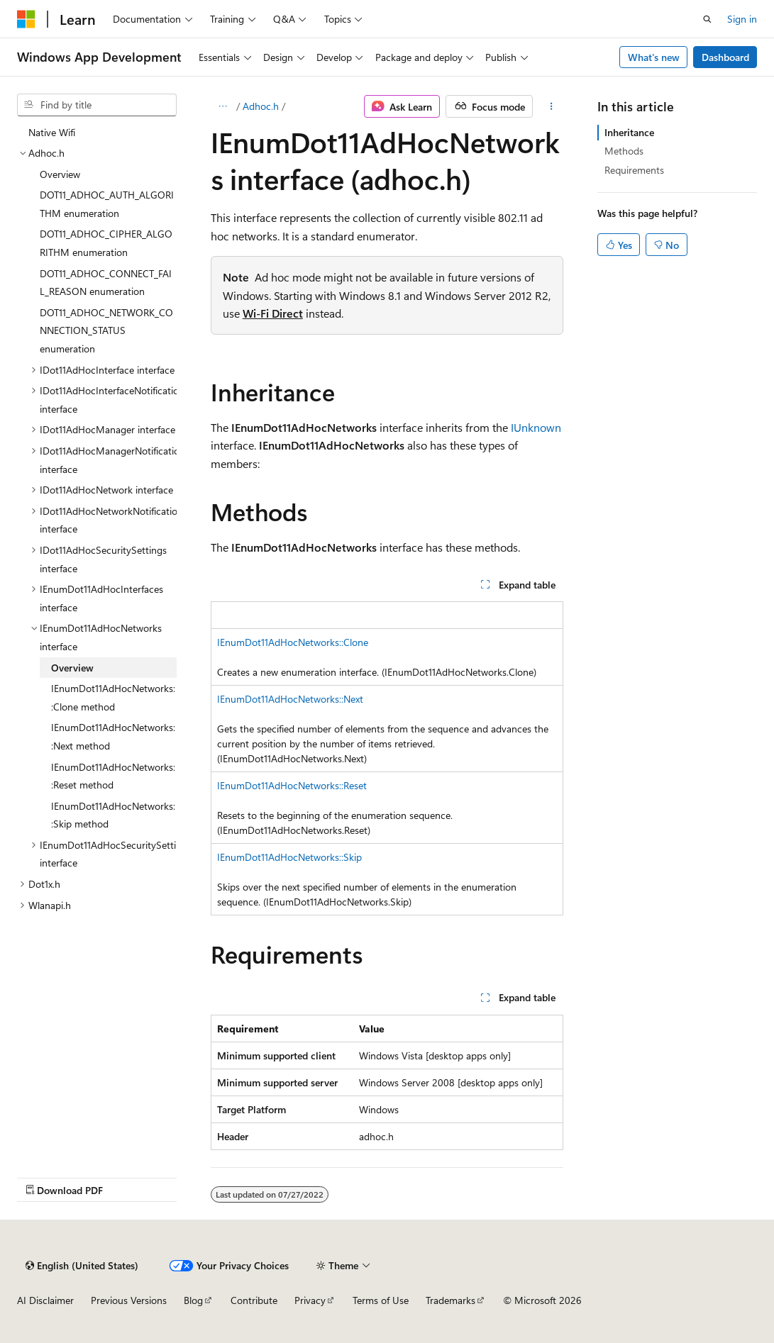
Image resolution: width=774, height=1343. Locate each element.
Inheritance (629, 132)
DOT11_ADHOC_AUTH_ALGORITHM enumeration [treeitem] (107, 204)
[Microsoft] (26, 19)
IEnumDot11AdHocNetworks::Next (290, 699)
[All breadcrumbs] (223, 106)
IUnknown (536, 427)
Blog (193, 1300)
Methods (623, 150)
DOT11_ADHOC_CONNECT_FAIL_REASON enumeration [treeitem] (106, 283)
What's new (654, 57)
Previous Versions (129, 1300)
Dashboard (725, 57)
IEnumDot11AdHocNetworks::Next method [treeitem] (113, 736)
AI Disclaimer (45, 1300)
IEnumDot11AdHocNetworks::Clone (292, 642)
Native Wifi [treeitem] (51, 132)
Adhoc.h (261, 106)
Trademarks (450, 1300)
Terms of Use (381, 1300)
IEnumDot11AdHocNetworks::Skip (289, 857)
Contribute (254, 1300)
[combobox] (97, 105)
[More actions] (550, 106)
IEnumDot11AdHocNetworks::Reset (292, 785)
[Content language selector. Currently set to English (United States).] (82, 1265)
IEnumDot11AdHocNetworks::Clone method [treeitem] (113, 697)
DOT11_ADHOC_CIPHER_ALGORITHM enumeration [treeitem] (106, 243)
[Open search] (707, 19)
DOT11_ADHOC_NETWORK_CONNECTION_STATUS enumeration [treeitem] (106, 330)
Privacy (310, 1300)
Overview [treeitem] (60, 174)
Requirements (634, 170)
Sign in (742, 19)
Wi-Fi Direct (273, 313)
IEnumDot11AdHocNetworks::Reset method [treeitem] (113, 776)
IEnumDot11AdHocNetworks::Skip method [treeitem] (113, 815)
